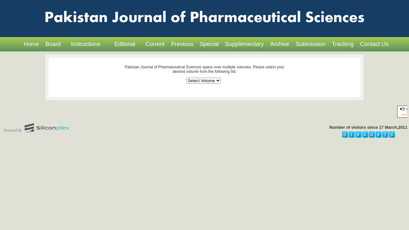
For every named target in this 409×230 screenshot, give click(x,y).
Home (31, 44)
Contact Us (374, 44)
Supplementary (244, 44)
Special (209, 44)
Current (155, 44)
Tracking (343, 44)
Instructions (85, 44)
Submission (310, 44)
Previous (182, 44)
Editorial (124, 44)
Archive (279, 44)
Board (53, 44)
